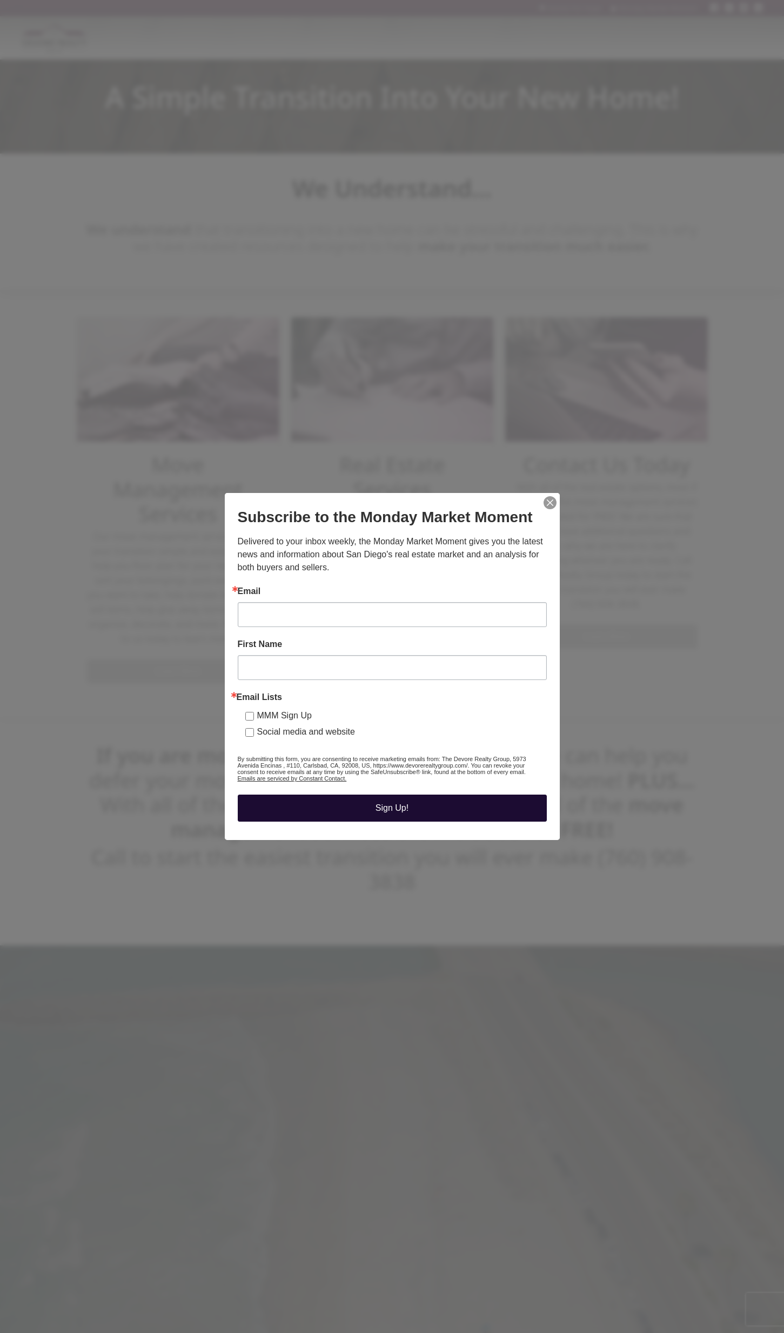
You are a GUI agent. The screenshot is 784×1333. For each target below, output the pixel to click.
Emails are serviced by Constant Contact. (292, 778)
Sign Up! (392, 807)
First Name (260, 644)
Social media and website (306, 731)
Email (249, 591)
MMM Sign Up (284, 715)
